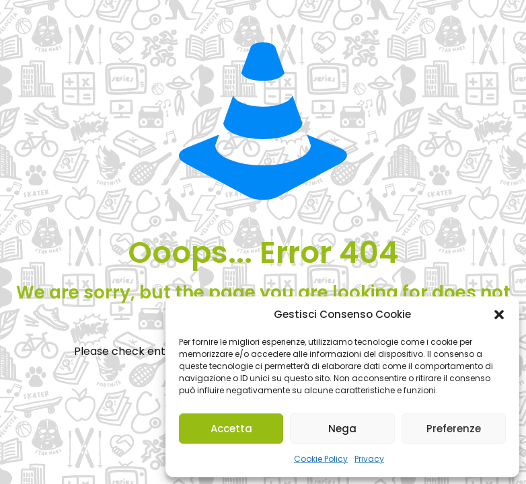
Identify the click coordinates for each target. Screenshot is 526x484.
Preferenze (453, 428)
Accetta (231, 428)
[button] (499, 314)
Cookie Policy (321, 459)
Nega (342, 428)
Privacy (369, 459)
